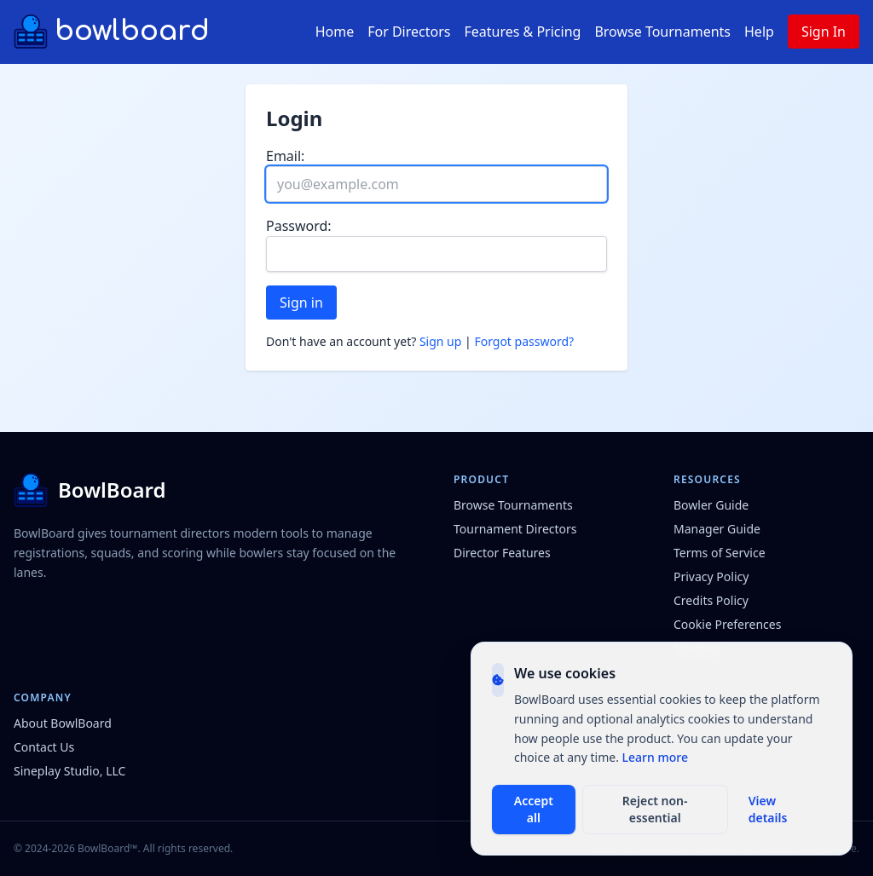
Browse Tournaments (662, 31)
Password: (299, 225)
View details (768, 809)
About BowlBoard (63, 723)
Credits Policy (711, 600)
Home (335, 31)
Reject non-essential (655, 809)
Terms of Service (720, 553)
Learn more (655, 757)
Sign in (301, 302)
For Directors (408, 31)
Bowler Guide (711, 505)
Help (759, 31)
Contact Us (44, 747)
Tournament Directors (515, 529)
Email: (285, 156)
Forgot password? (524, 341)
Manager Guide (717, 529)
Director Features (502, 553)
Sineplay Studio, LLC (69, 771)
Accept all (533, 809)
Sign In (823, 31)
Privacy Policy (711, 576)
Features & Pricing (522, 31)
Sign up (440, 341)
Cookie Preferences (727, 624)
